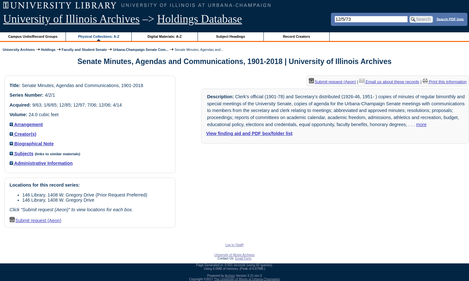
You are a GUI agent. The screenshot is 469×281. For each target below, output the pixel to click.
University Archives (19, 50)
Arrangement (26, 124)
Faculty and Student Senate (84, 50)
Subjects (22, 153)
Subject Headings (230, 36)
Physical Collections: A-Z (98, 36)
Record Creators (296, 36)
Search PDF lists (450, 19)
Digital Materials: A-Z (164, 36)
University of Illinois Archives (71, 19)
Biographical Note (32, 143)
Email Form (243, 258)
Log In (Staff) (234, 245)
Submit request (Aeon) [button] (35, 220)
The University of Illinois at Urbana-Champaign (247, 279)
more (421, 124)
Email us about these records (389, 81)
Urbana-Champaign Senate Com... (140, 50)
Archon (230, 275)
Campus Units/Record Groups (33, 36)
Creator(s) (23, 134)
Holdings (48, 50)
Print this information (445, 81)
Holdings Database (199, 19)
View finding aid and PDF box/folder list (249, 133)
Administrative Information (41, 163)
